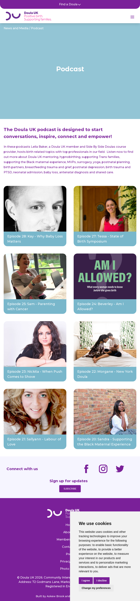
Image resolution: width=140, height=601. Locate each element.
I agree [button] (86, 580)
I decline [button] (101, 580)
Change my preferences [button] (96, 588)
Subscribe (70, 488)
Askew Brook (55, 596)
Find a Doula (70, 4)
